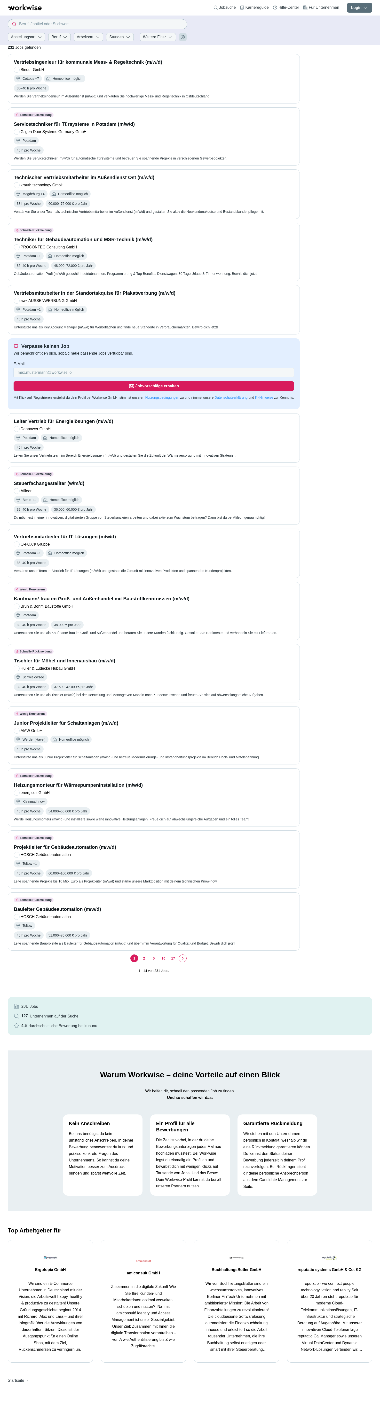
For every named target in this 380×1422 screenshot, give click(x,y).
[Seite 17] (159, 955)
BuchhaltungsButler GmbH (236, 1213)
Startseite (16, 1324)
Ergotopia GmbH (50, 1213)
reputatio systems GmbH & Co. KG (330, 1213)
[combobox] (97, 24)
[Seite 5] (139, 955)
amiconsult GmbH (143, 1216)
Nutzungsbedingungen (162, 384)
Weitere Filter (158, 37)
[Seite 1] (120, 955)
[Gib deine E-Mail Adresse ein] (108, 372)
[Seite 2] (130, 955)
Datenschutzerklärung (230, 384)
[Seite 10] (149, 955)
